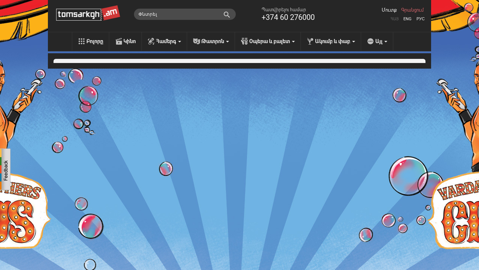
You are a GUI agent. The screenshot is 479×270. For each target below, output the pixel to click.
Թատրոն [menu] (215, 41)
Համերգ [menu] (168, 41)
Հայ (394, 18)
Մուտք (389, 10)
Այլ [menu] (381, 41)
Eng (407, 18)
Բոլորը (94, 41)
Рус (421, 18)
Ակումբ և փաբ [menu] (335, 41)
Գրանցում (412, 10)
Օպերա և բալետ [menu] (272, 41)
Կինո (129, 41)
